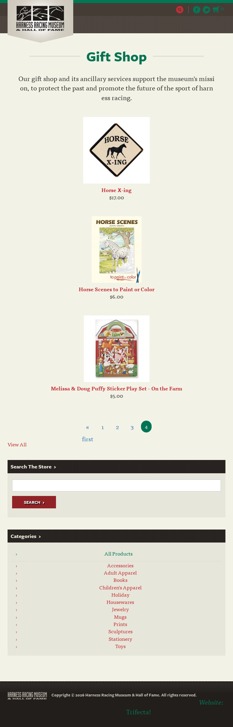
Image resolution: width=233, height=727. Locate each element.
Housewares (120, 601)
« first (87, 427)
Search (180, 9)
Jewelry (120, 609)
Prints (120, 624)
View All (17, 444)
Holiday (120, 594)
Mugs (120, 616)
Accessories (120, 565)
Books (120, 579)
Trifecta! (138, 711)
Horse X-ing (116, 190)
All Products (118, 553)
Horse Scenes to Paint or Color (116, 289)
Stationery (120, 638)
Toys (120, 646)
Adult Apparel (120, 572)
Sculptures (120, 631)
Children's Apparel (120, 587)
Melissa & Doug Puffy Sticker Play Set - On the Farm (116, 388)
